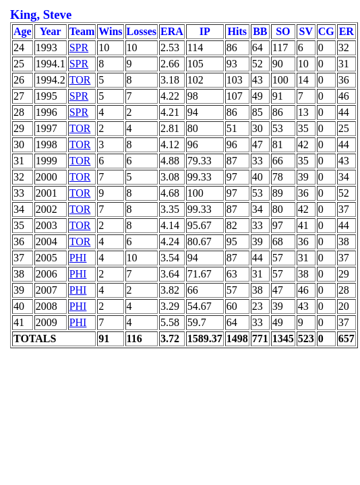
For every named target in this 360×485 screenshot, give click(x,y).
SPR (78, 47)
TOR (80, 80)
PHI (78, 257)
